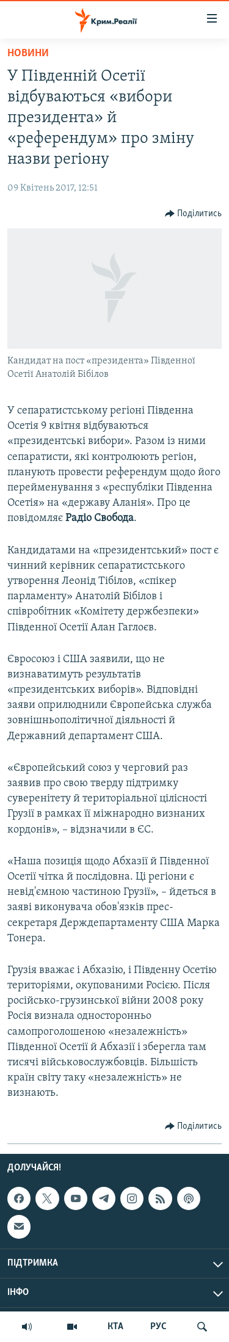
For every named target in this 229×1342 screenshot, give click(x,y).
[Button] (193, 214)
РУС (158, 1327)
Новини (28, 53)
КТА (115, 1327)
